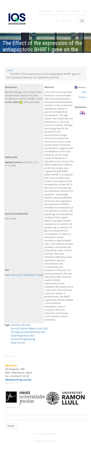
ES (57, 20)
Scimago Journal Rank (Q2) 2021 (28, 332)
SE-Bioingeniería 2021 (23, 335)
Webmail (75, 11)
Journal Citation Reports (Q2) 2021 (30, 328)
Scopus (82, 97)
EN (70, 20)
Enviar (11, 425)
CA (63, 20)
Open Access (18, 342)
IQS (85, 11)
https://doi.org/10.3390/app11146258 (24, 274)
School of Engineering (23, 339)
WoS (84, 92)
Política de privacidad (45, 441)
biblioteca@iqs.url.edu (18, 380)
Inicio (10, 70)
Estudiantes (45, 11)
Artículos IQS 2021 (21, 324)
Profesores (62, 11)
